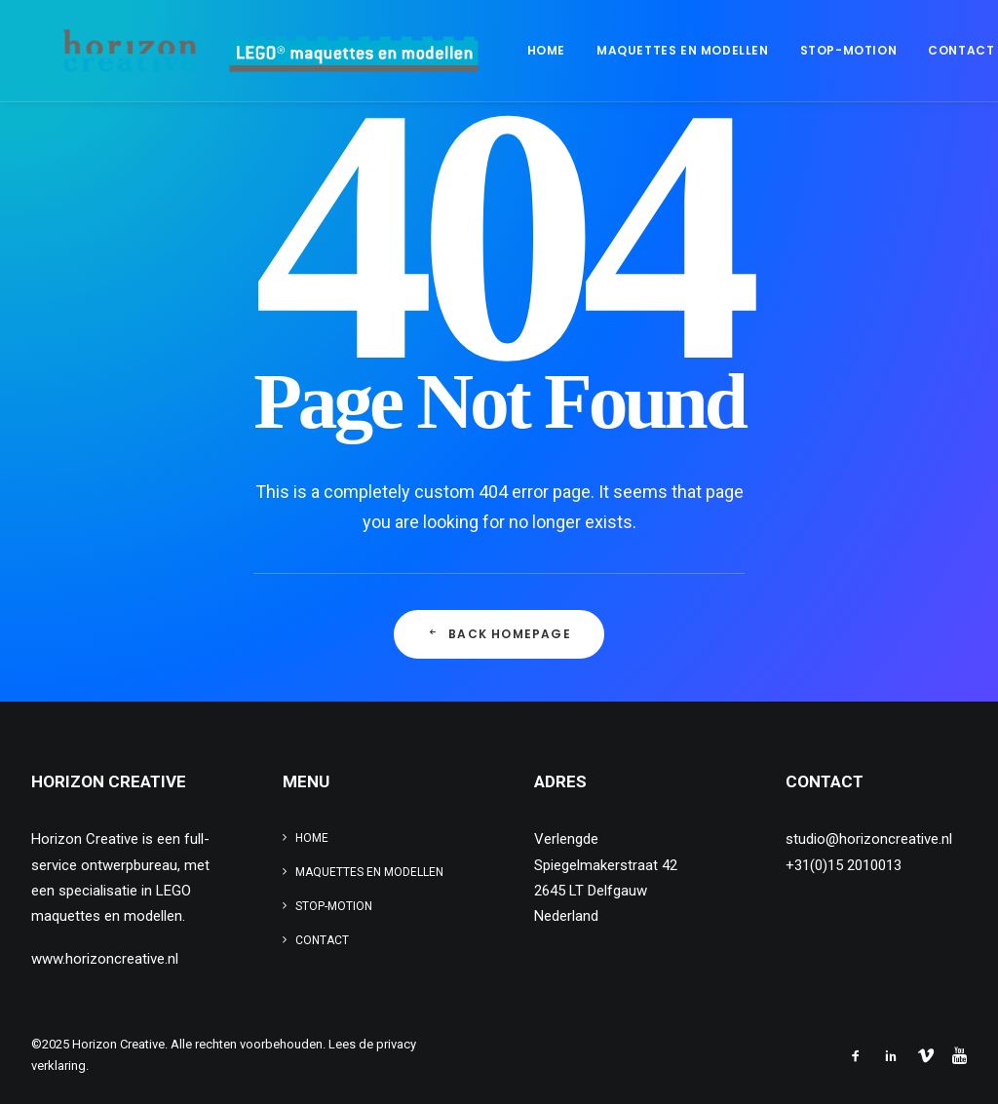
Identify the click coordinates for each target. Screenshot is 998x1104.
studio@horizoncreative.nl (869, 839)
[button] (979, 50)
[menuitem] (487, 50)
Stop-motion (790, 50)
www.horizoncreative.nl (104, 959)
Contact (902, 50)
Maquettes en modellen (624, 50)
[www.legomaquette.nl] (243, 50)
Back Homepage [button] (499, 634)
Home (488, 50)
